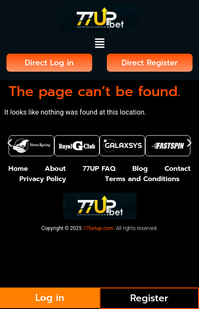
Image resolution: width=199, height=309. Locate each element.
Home (18, 169)
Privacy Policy (42, 179)
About (55, 169)
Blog (140, 169)
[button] (99, 44)
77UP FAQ (99, 169)
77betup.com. (99, 228)
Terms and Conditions (142, 179)
